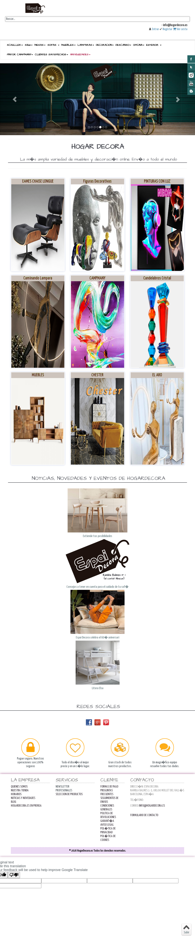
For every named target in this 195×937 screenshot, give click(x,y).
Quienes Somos (19, 786)
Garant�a (107, 821)
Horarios (16, 794)
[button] (14, 99)
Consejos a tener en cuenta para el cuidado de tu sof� (97, 587)
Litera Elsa (97, 688)
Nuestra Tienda (20, 790)
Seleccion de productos (69, 794)
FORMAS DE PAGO (109, 786)
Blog (13, 802)
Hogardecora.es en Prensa (26, 805)
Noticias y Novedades (23, 798)
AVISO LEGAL (107, 824)
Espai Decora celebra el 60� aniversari (97, 637)
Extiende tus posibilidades (97, 536)
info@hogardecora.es (152, 805)
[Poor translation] (14, 875)
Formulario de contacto (144, 815)
